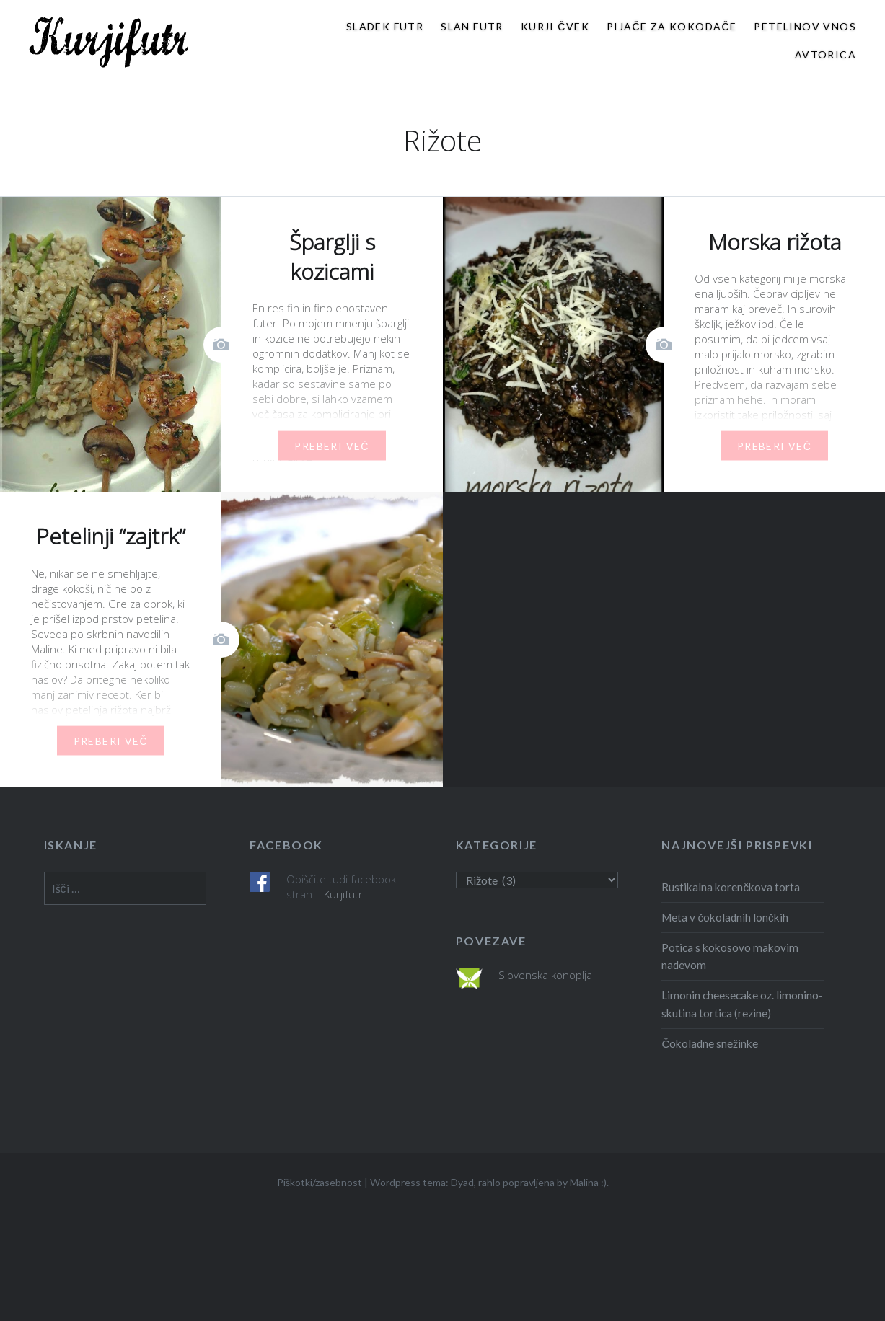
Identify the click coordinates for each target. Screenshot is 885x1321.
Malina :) (588, 1182)
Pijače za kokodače (671, 26)
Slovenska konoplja (545, 975)
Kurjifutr (343, 894)
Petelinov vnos (805, 26)
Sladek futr (384, 26)
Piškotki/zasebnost (319, 1182)
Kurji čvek (555, 26)
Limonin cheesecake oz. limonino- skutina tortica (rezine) (742, 1004)
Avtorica (825, 54)
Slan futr (472, 26)
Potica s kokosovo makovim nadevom (729, 956)
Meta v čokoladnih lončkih (724, 917)
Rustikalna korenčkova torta (730, 886)
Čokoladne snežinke (709, 1043)
